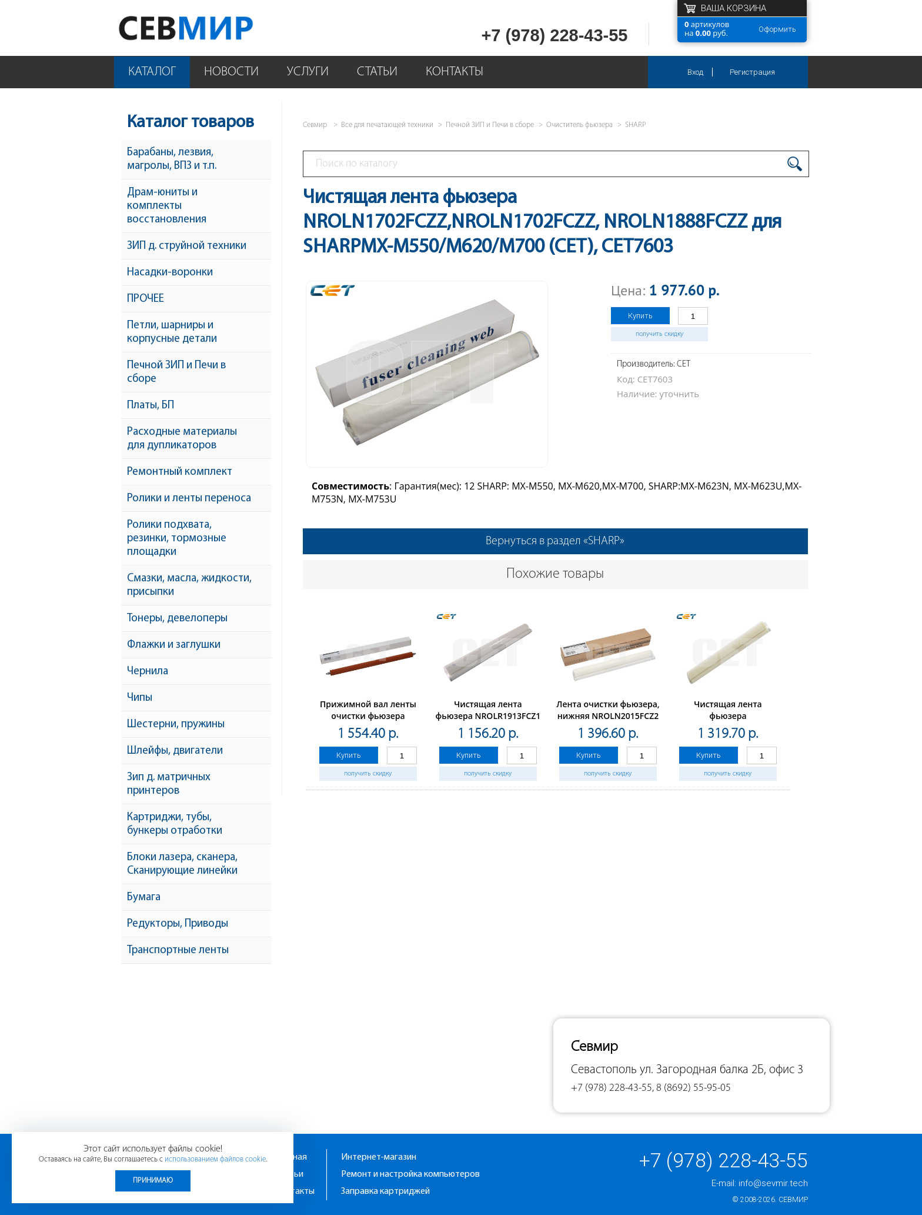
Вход (695, 72)
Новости (231, 72)
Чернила (147, 671)
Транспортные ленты (178, 950)
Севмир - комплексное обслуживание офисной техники (209, 28)
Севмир (793, 1200)
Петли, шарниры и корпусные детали (172, 332)
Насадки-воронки (170, 272)
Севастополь (604, 1070)
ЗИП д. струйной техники (186, 246)
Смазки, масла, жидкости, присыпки (189, 585)
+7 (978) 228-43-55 (554, 35)
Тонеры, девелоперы (177, 618)
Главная (291, 1157)
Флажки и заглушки (174, 645)
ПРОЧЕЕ (145, 299)
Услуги (308, 72)
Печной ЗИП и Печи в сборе (176, 372)
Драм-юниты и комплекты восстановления (166, 206)
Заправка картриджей (385, 1191)
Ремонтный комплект (179, 472)
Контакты (454, 72)
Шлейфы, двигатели (175, 751)
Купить (640, 315)
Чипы (139, 698)
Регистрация (752, 72)
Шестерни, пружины (176, 724)
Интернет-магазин (378, 1157)
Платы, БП (150, 405)
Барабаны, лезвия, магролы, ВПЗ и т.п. (171, 159)
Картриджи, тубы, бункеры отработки (174, 824)
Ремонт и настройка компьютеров (410, 1174)
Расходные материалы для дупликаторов (182, 439)
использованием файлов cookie (215, 1159)
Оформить (777, 29)
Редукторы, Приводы (177, 924)
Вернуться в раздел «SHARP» (555, 541)
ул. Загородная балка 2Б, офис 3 (721, 1070)
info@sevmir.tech (773, 1183)
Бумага (144, 897)
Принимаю (153, 1180)
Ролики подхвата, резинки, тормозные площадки (176, 539)
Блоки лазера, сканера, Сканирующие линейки (182, 864)
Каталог (152, 72)
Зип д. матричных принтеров (169, 784)
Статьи (377, 72)
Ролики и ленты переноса (189, 498)
